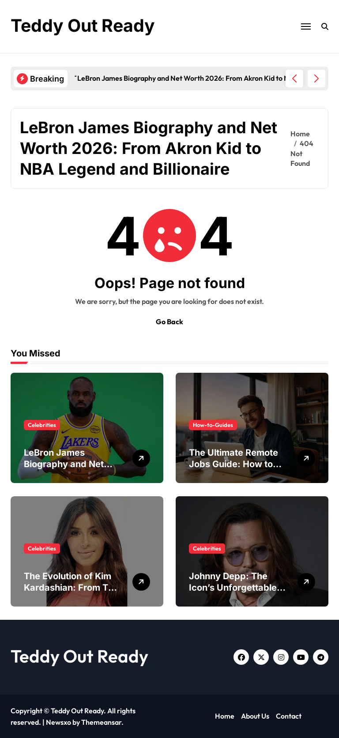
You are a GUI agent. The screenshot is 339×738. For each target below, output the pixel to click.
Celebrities (42, 424)
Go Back (169, 321)
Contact (288, 716)
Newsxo (58, 722)
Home (224, 716)
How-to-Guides (213, 424)
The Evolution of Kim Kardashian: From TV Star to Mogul (69, 587)
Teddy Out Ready (84, 25)
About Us (255, 716)
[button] (316, 78)
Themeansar (101, 722)
